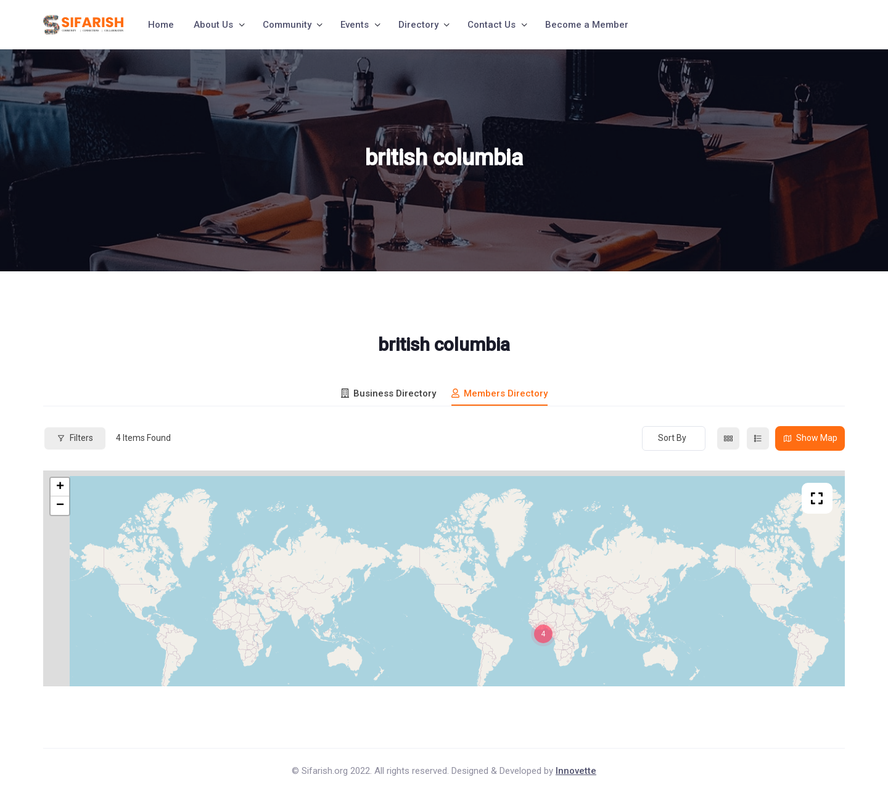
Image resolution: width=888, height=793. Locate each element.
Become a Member (586, 24)
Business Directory (388, 393)
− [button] (60, 505)
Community (287, 24)
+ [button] (60, 487)
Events (354, 24)
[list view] (758, 438)
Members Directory (499, 393)
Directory (418, 24)
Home (161, 24)
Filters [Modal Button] (75, 438)
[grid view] (728, 438)
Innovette (576, 770)
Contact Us (491, 24)
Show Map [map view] (810, 438)
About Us (213, 24)
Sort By (672, 438)
